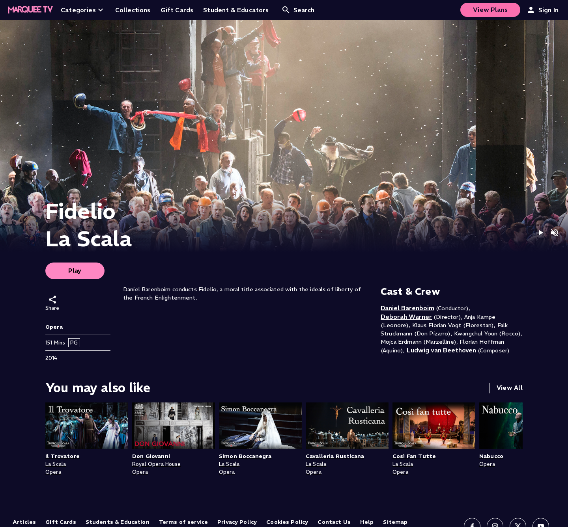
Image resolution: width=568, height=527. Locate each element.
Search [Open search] (298, 10)
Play (75, 270)
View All (510, 387)
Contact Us (334, 521)
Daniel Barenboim (407, 308)
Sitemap (395, 521)
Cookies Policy (287, 521)
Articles (24, 521)
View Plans (490, 9)
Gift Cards (60, 521)
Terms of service (183, 521)
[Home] (30, 10)
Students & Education (117, 521)
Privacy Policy (237, 521)
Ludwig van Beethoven (441, 350)
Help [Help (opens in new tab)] (367, 521)
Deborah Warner (406, 316)
